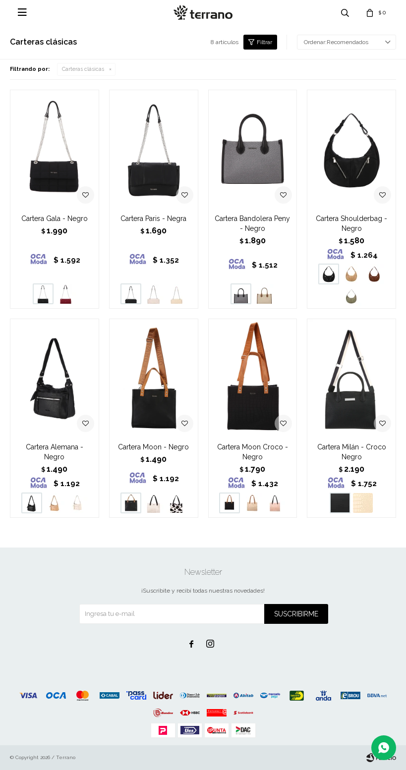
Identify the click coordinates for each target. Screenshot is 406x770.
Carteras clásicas (83, 69)
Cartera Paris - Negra (153, 218)
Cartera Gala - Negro (54, 218)
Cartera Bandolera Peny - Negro (252, 223)
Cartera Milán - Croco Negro (351, 452)
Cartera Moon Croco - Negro (252, 452)
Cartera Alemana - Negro (54, 452)
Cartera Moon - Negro (153, 447)
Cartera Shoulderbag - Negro (351, 223)
